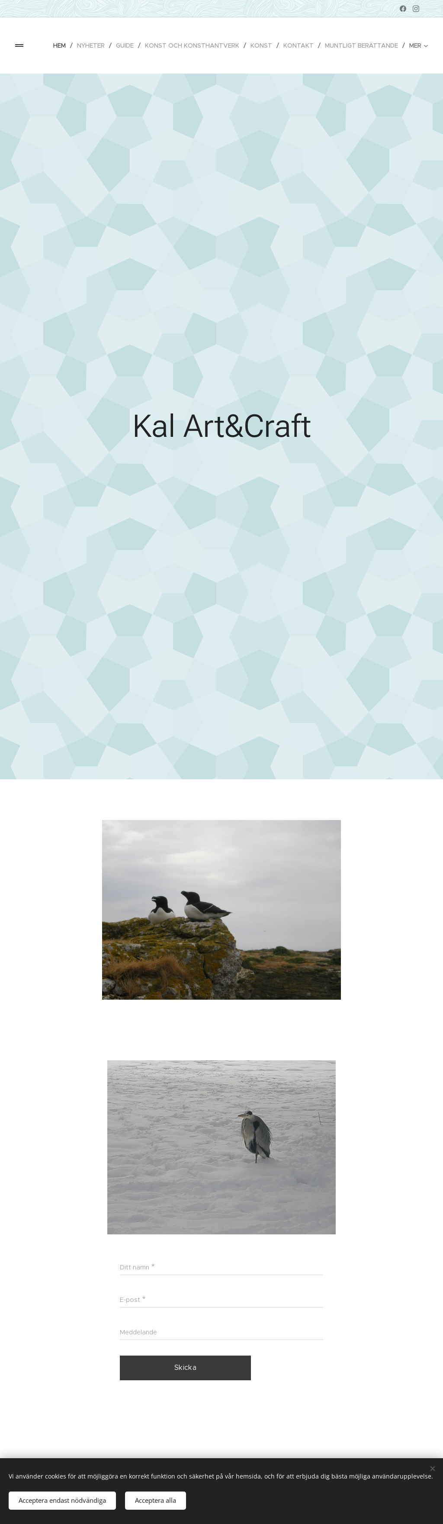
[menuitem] (62, 45)
